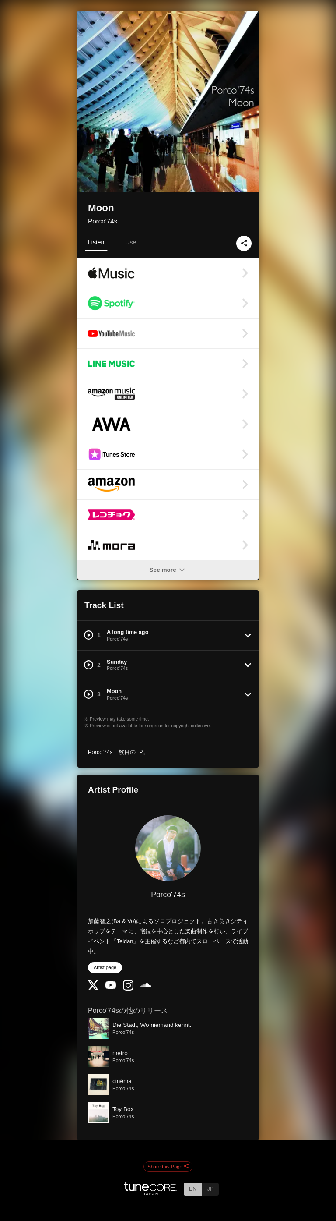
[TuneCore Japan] (150, 1192)
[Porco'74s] (168, 848)
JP (210, 1189)
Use (130, 242)
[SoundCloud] (145, 985)
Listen (96, 242)
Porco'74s (102, 221)
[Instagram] (128, 988)
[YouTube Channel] (110, 987)
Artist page (105, 967)
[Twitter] (93, 988)
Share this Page (168, 1166)
